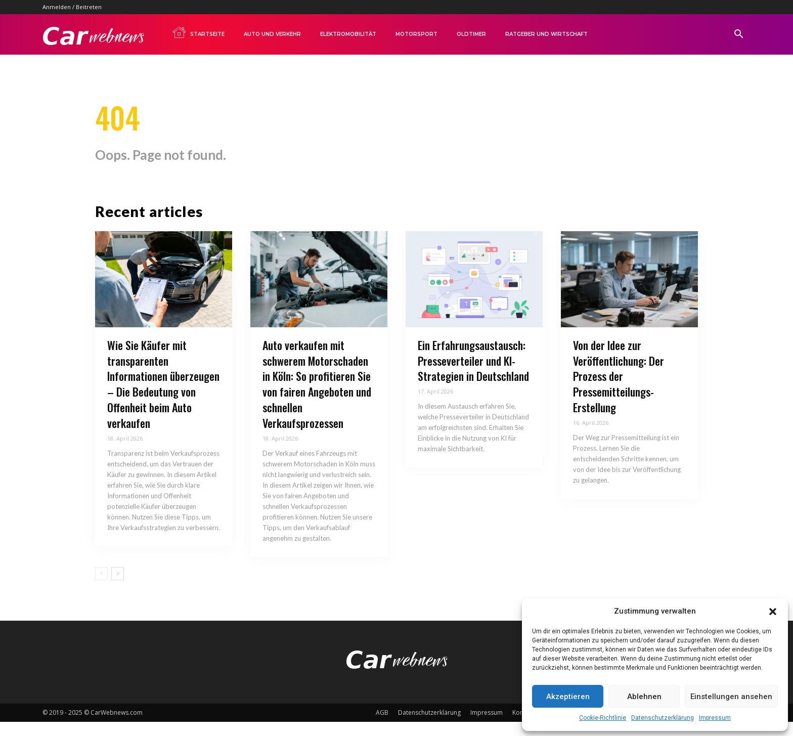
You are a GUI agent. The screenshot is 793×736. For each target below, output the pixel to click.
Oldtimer (471, 34)
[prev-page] (101, 587)
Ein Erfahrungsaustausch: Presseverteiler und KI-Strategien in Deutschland (473, 375)
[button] (773, 612)
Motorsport (416, 34)
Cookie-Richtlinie (602, 717)
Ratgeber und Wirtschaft (546, 34)
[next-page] (117, 587)
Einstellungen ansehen (731, 696)
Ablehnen (644, 696)
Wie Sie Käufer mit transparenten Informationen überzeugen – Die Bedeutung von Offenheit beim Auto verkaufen (163, 399)
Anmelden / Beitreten (72, 7)
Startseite (198, 32)
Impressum (715, 717)
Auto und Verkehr (272, 34)
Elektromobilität (348, 34)
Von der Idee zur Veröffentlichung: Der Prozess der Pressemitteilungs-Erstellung (618, 391)
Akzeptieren (568, 696)
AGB (382, 726)
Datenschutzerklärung (662, 717)
